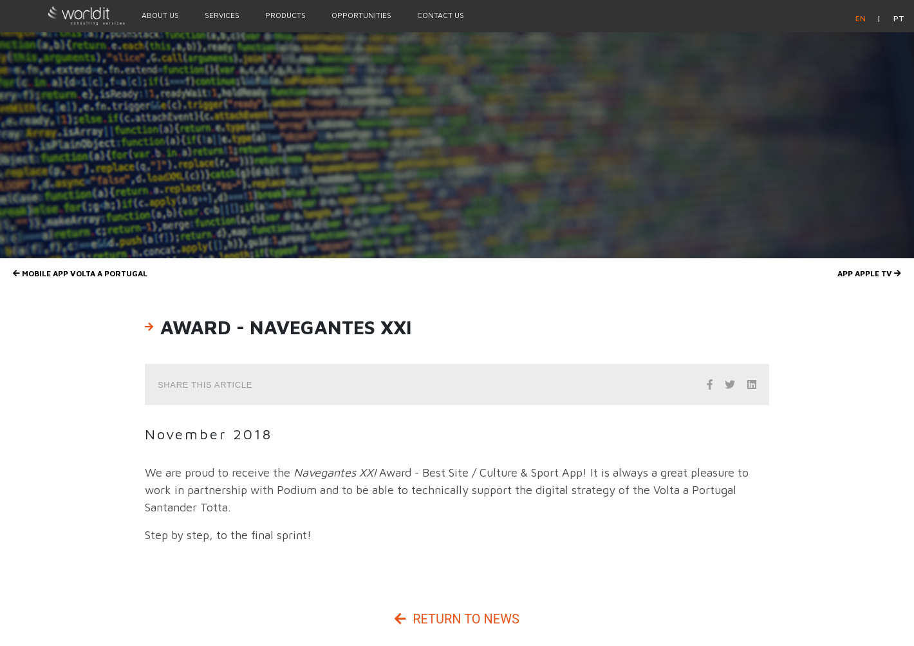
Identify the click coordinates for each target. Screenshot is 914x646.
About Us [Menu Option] (160, 15)
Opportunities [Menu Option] (361, 15)
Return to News (457, 619)
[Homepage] (64, 15)
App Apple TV (869, 273)
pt (898, 18)
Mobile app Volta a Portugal (80, 273)
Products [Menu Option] (285, 15)
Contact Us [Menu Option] (440, 15)
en (861, 18)
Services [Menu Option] (222, 15)
